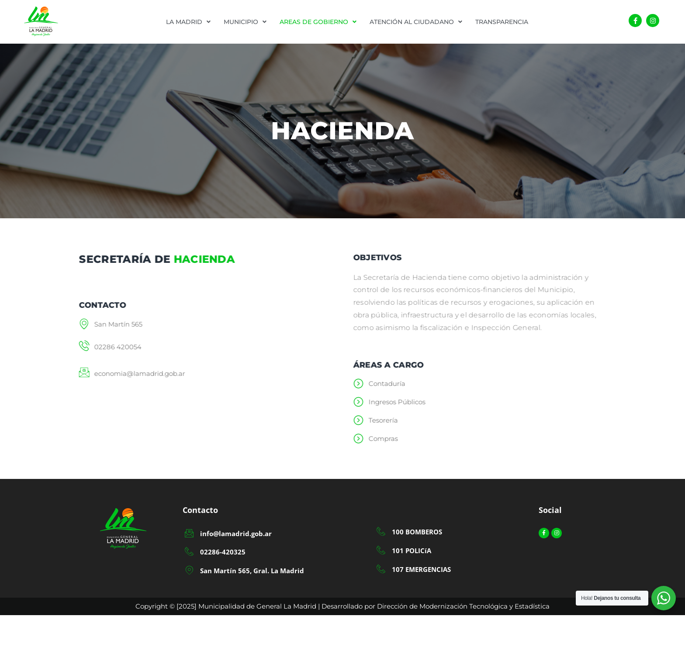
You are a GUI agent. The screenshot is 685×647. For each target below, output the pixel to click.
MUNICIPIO (245, 22)
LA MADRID (188, 22)
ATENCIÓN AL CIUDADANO (416, 22)
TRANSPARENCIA (501, 22)
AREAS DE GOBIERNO (318, 22)
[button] (188, 21)
